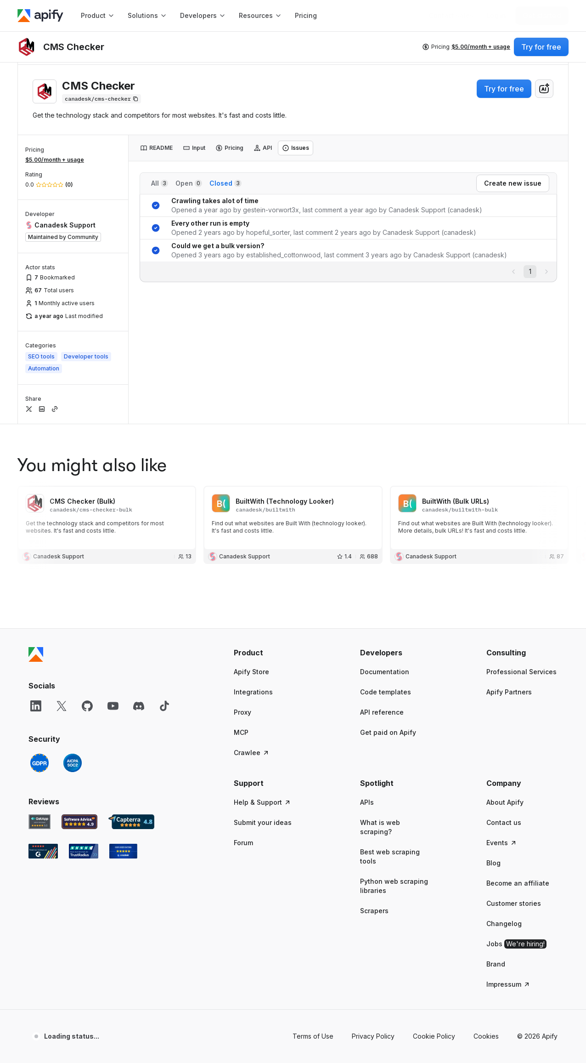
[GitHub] (87, 706)
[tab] (156, 148)
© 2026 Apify (537, 1036)
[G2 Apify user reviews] (43, 851)
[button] (269, 652)
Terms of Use (313, 1036)
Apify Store (251, 672)
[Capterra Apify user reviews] (131, 821)
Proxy (242, 712)
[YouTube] (113, 706)
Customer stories (513, 903)
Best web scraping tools (390, 856)
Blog (493, 863)
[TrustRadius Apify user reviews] (83, 851)
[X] (61, 706)
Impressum (508, 984)
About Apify (505, 802)
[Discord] (138, 706)
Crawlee (252, 752)
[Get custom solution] (451, 15)
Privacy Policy (373, 1036)
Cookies (486, 1036)
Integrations (253, 692)
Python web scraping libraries (394, 885)
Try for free (504, 88)
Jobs (516, 944)
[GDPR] (39, 763)
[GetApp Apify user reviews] (39, 821)
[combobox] (544, 89)
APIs (367, 802)
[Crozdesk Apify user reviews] (123, 851)
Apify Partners (509, 692)
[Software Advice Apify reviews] (80, 821)
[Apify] (40, 15)
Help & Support (262, 802)
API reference (382, 712)
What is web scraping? (380, 827)
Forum (243, 843)
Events (501, 843)
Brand (495, 964)
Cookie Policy (434, 1036)
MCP (241, 732)
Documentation (384, 672)
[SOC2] (73, 763)
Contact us (503, 822)
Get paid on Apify (388, 732)
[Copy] (101, 98)
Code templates (385, 692)
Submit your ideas (263, 822)
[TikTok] (164, 706)
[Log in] (496, 15)
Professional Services (521, 672)
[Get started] (542, 15)
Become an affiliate (517, 883)
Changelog (504, 923)
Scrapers (374, 911)
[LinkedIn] (35, 706)
